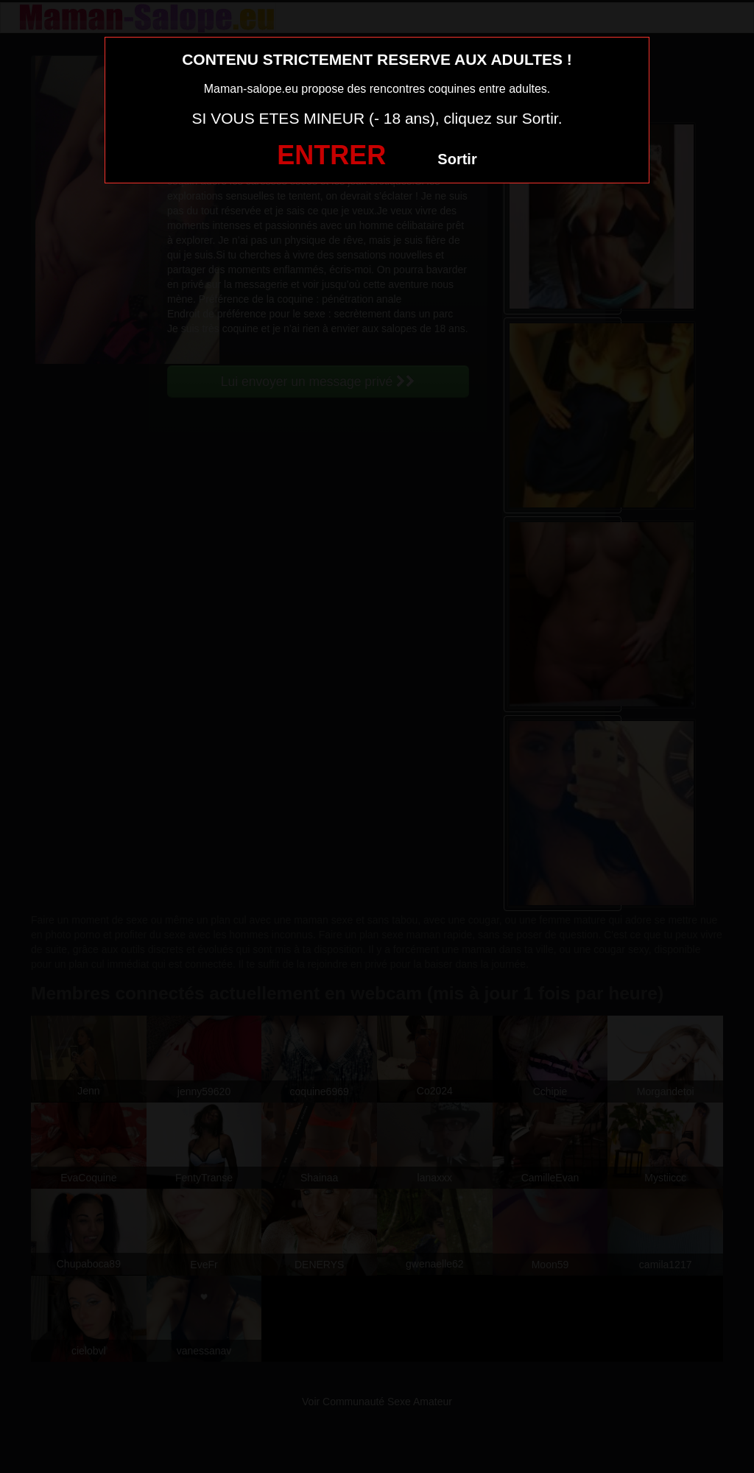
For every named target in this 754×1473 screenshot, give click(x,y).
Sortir (456, 159)
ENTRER (331, 155)
